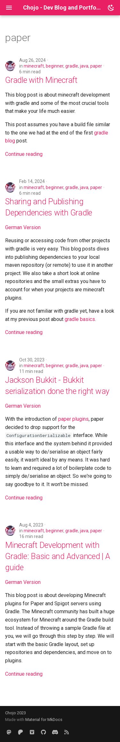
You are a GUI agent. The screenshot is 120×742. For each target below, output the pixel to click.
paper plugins (73, 419)
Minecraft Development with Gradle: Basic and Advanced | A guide (57, 556)
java (84, 66)
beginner (54, 66)
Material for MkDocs (43, 719)
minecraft (34, 66)
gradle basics (80, 319)
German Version (23, 227)
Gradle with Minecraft (41, 80)
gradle (71, 66)
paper (96, 66)
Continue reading (24, 154)
